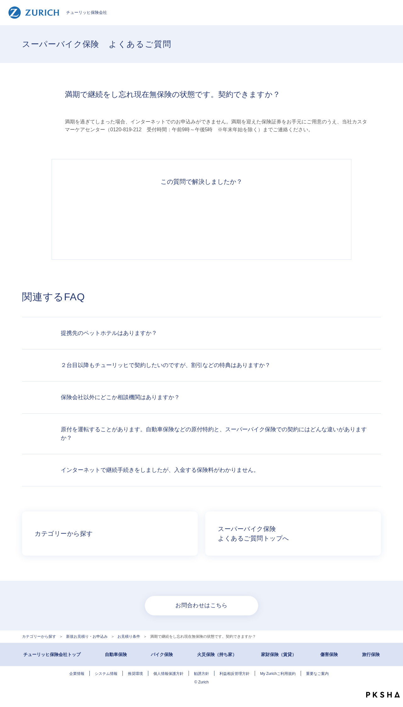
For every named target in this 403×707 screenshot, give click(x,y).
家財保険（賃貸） (278, 654)
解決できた (114, 219)
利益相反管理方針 (234, 673)
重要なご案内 (317, 673)
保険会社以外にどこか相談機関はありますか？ (120, 397)
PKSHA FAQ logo (383, 695)
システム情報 (106, 673)
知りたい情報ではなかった (288, 219)
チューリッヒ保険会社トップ (52, 654)
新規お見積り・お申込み (87, 636)
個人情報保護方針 (168, 673)
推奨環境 (135, 673)
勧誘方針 (201, 673)
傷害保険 (329, 654)
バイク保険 (162, 654)
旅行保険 (371, 654)
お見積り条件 (128, 636)
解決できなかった (230, 219)
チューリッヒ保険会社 (57, 12)
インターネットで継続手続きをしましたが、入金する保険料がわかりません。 (160, 470)
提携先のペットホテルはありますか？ (109, 333)
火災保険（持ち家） (217, 654)
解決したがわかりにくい (172, 219)
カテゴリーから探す (39, 636)
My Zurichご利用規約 (278, 673)
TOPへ (393, 682)
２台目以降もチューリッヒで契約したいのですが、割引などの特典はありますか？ (165, 365)
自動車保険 (116, 654)
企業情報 (76, 673)
